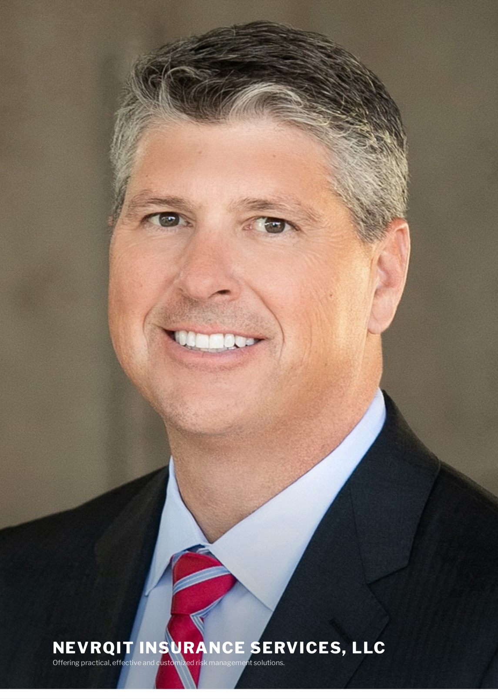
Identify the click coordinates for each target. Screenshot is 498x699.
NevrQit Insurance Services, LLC (219, 647)
